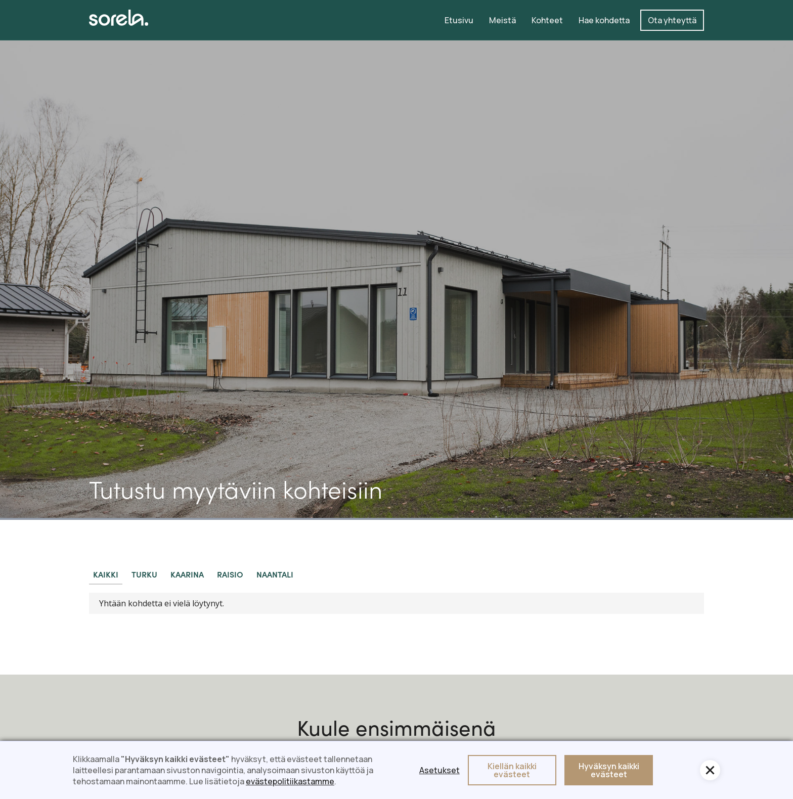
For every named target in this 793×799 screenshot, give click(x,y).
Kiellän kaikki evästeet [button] (512, 770)
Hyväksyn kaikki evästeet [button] (609, 770)
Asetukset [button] (439, 770)
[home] (118, 18)
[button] (710, 770)
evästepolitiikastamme (290, 781)
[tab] (105, 574)
